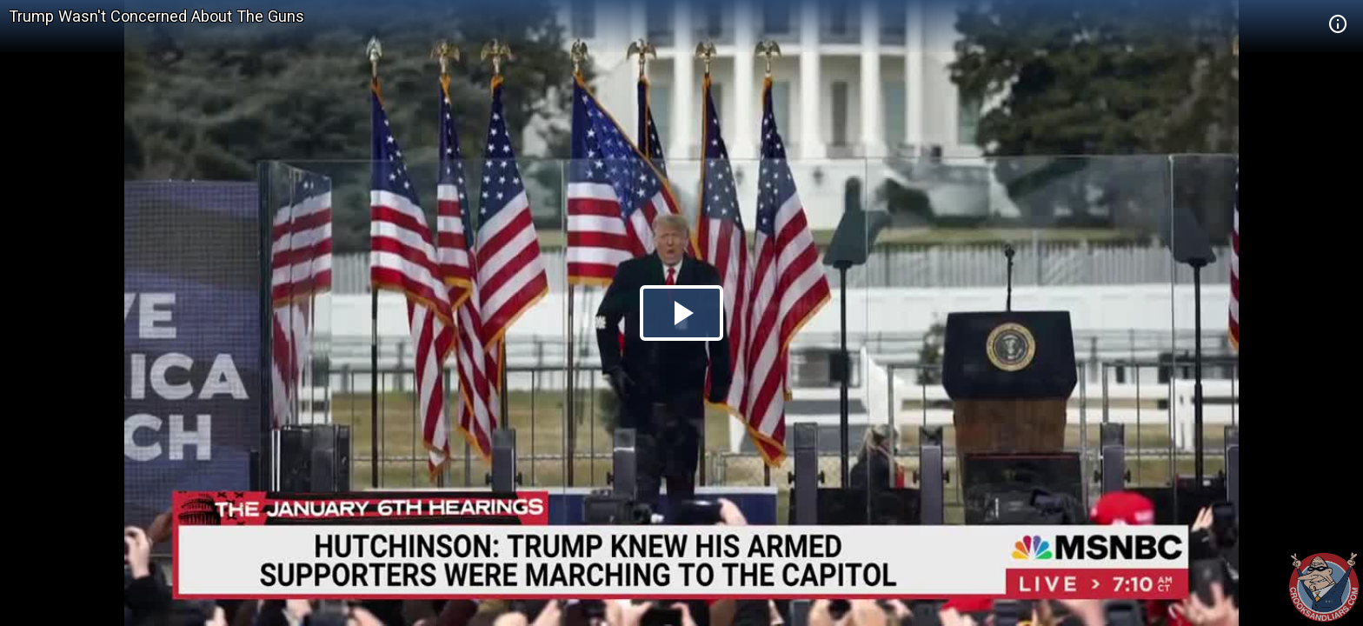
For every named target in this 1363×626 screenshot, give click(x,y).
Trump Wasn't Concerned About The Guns (156, 16)
